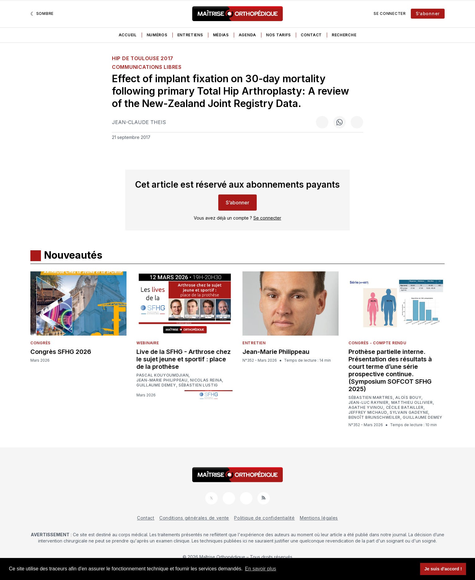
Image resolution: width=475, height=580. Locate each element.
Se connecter (390, 13)
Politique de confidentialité (264, 517)
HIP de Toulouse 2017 (142, 58)
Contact (311, 35)
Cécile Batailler (405, 407)
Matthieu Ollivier (412, 402)
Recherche (344, 35)
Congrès (40, 343)
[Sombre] (42, 14)
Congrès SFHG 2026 (60, 351)
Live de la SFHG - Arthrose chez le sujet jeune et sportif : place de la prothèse (183, 359)
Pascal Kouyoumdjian (162, 375)
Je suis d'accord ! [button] (443, 568)
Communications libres (147, 67)
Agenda (247, 35)
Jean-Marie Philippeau (162, 380)
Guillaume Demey (156, 385)
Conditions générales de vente (194, 517)
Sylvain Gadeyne (409, 412)
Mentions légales (319, 517)
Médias (221, 35)
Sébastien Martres (370, 397)
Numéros (157, 35)
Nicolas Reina (206, 380)
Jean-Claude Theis (139, 122)
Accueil (128, 35)
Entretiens (190, 35)
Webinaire (147, 343)
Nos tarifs (278, 35)
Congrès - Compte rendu (377, 343)
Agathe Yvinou (365, 407)
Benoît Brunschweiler (374, 417)
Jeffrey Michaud (367, 412)
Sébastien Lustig (198, 385)
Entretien (253, 343)
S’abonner (428, 13)
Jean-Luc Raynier (368, 402)
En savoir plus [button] (260, 568)
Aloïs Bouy (408, 397)
